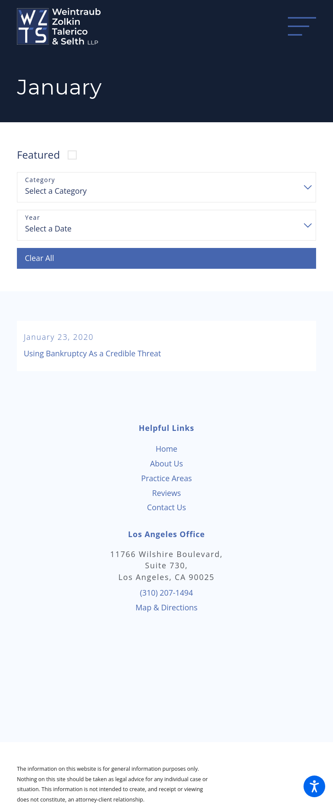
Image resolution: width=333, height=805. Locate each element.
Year (32, 218)
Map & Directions (167, 607)
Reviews (166, 493)
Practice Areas (166, 478)
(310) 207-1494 (166, 592)
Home (166, 448)
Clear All (39, 258)
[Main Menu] (302, 26)
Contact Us (166, 507)
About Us (166, 463)
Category (40, 180)
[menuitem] (166, 449)
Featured (38, 155)
